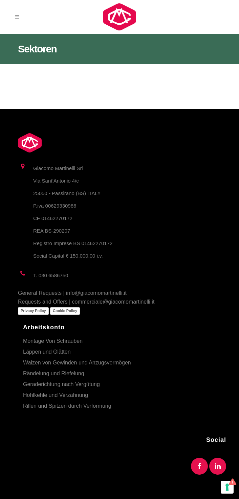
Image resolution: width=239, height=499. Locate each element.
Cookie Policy (65, 311)
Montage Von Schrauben (53, 340)
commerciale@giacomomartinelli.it (113, 302)
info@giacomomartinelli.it (96, 293)
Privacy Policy (33, 311)
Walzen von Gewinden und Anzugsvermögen (77, 362)
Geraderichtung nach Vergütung (61, 384)
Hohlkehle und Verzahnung (55, 395)
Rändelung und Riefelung (53, 373)
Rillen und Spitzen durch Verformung (67, 405)
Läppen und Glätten (47, 351)
